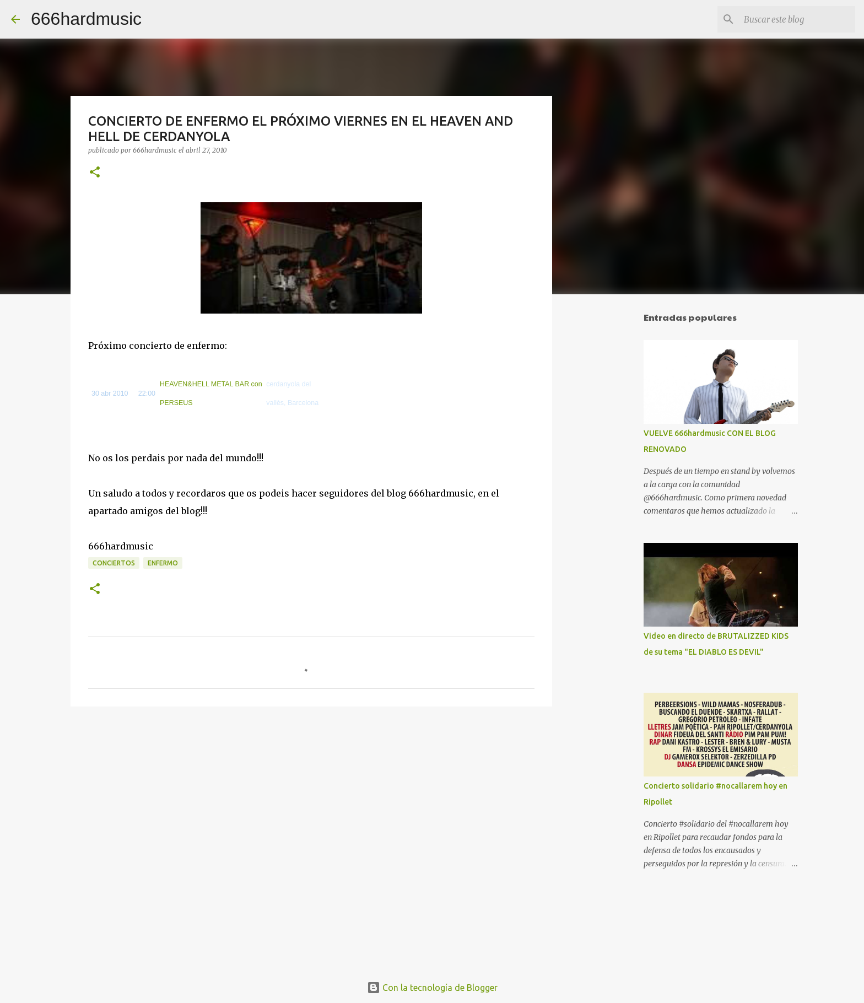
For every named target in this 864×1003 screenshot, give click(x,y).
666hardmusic (86, 19)
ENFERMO (163, 563)
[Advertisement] (608, 476)
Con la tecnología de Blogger (432, 988)
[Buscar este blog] (797, 19)
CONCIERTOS (114, 563)
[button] (94, 172)
